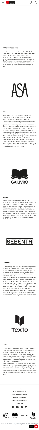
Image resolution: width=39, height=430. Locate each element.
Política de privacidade (19, 394)
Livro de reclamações (19, 400)
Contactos (19, 403)
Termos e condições (19, 392)
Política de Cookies (19, 397)
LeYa (19, 389)
